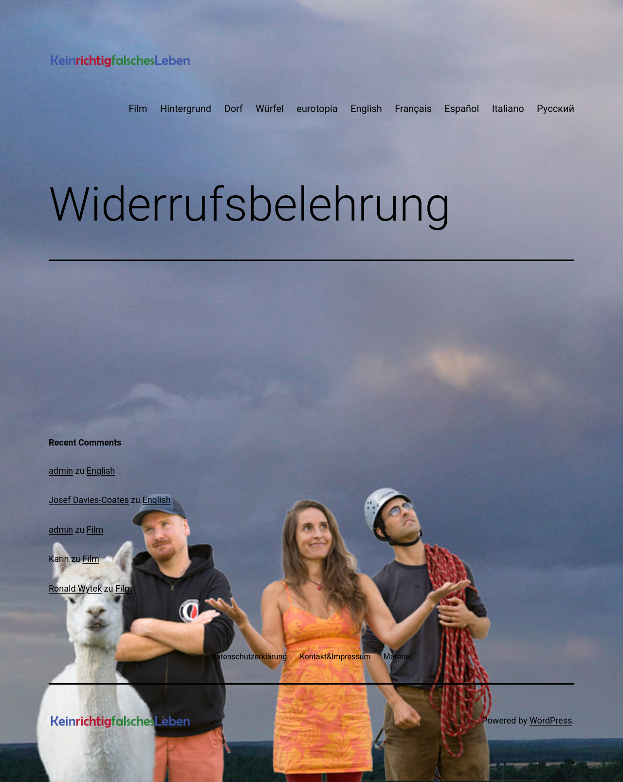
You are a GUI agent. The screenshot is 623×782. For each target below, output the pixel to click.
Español (461, 108)
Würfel (270, 108)
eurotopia (316, 108)
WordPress (551, 720)
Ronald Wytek (75, 588)
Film (137, 108)
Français (413, 108)
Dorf (233, 108)
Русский (555, 108)
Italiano (508, 108)
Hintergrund (185, 108)
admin (61, 470)
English (366, 108)
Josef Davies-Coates (89, 500)
